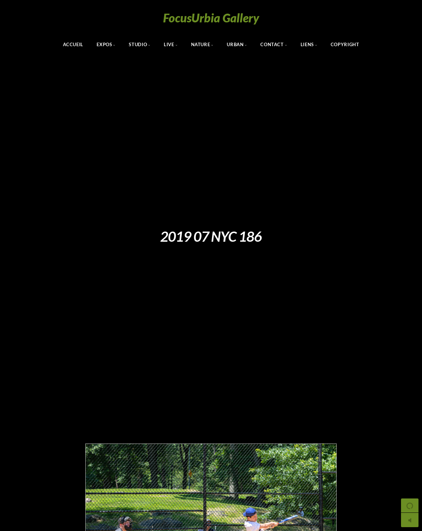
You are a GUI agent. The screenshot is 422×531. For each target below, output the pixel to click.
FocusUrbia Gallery (211, 17)
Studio (138, 44)
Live (169, 44)
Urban (235, 44)
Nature (200, 44)
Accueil (73, 44)
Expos (104, 44)
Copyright (345, 44)
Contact (271, 44)
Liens (307, 44)
